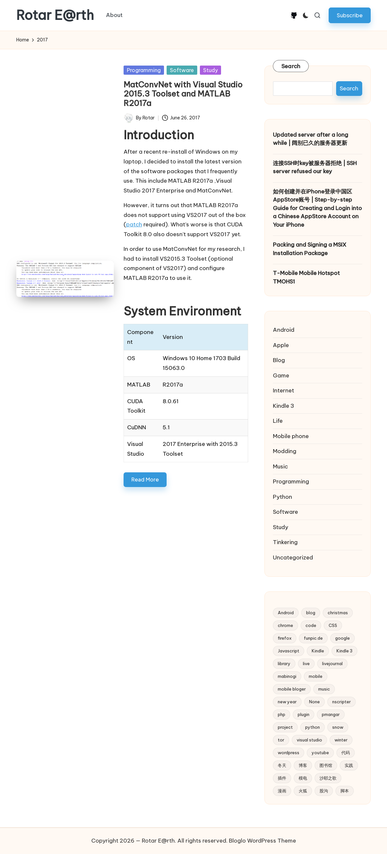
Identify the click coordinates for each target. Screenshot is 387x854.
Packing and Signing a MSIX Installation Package (309, 249)
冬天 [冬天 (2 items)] (282, 765)
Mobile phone (291, 436)
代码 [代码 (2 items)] (345, 752)
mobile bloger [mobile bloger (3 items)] (292, 689)
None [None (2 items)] (314, 701)
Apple (281, 345)
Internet (283, 390)
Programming (144, 70)
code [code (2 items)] (310, 625)
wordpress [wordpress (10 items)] (288, 752)
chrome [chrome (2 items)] (285, 625)
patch (134, 224)
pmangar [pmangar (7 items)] (331, 714)
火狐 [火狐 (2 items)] (303, 790)
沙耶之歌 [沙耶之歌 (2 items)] (328, 778)
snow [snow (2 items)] (337, 727)
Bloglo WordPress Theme (262, 840)
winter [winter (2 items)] (341, 739)
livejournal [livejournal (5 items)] (332, 663)
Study (210, 70)
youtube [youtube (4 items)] (320, 752)
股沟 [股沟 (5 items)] (324, 790)
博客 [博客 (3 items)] (303, 765)
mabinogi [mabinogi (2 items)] (287, 676)
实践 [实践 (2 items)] (349, 765)
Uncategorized (293, 557)
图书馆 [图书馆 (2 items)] (326, 765)
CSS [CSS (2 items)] (333, 625)
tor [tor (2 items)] (281, 739)
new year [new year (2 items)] (287, 701)
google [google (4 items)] (342, 638)
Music (280, 466)
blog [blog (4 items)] (310, 612)
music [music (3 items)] (324, 689)
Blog (279, 360)
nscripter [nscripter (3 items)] (341, 701)
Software (182, 70)
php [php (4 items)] (281, 714)
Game (281, 375)
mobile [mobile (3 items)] (315, 676)
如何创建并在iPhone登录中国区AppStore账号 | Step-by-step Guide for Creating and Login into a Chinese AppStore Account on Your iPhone (317, 208)
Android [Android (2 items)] (286, 612)
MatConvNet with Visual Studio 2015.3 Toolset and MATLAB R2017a (183, 94)
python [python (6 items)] (312, 727)
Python (282, 496)
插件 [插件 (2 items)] (282, 778)
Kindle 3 (283, 405)
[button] (350, 15)
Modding (284, 451)
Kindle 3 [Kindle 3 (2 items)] (344, 650)
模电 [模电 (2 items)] (303, 778)
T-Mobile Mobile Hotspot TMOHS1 (306, 277)
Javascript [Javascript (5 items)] (288, 650)
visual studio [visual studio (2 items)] (309, 739)
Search (291, 66)
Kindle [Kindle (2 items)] (318, 650)
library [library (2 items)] (284, 663)
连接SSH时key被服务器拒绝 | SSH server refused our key (315, 167)
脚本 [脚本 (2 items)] (344, 790)
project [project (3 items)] (285, 727)
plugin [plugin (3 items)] (303, 714)
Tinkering (285, 542)
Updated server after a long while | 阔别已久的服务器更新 (310, 139)
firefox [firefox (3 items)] (284, 638)
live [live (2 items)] (306, 663)
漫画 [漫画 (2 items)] (282, 790)
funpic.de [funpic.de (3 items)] (313, 638)
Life (278, 420)
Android (283, 329)
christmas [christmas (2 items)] (338, 612)
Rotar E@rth (55, 15)
